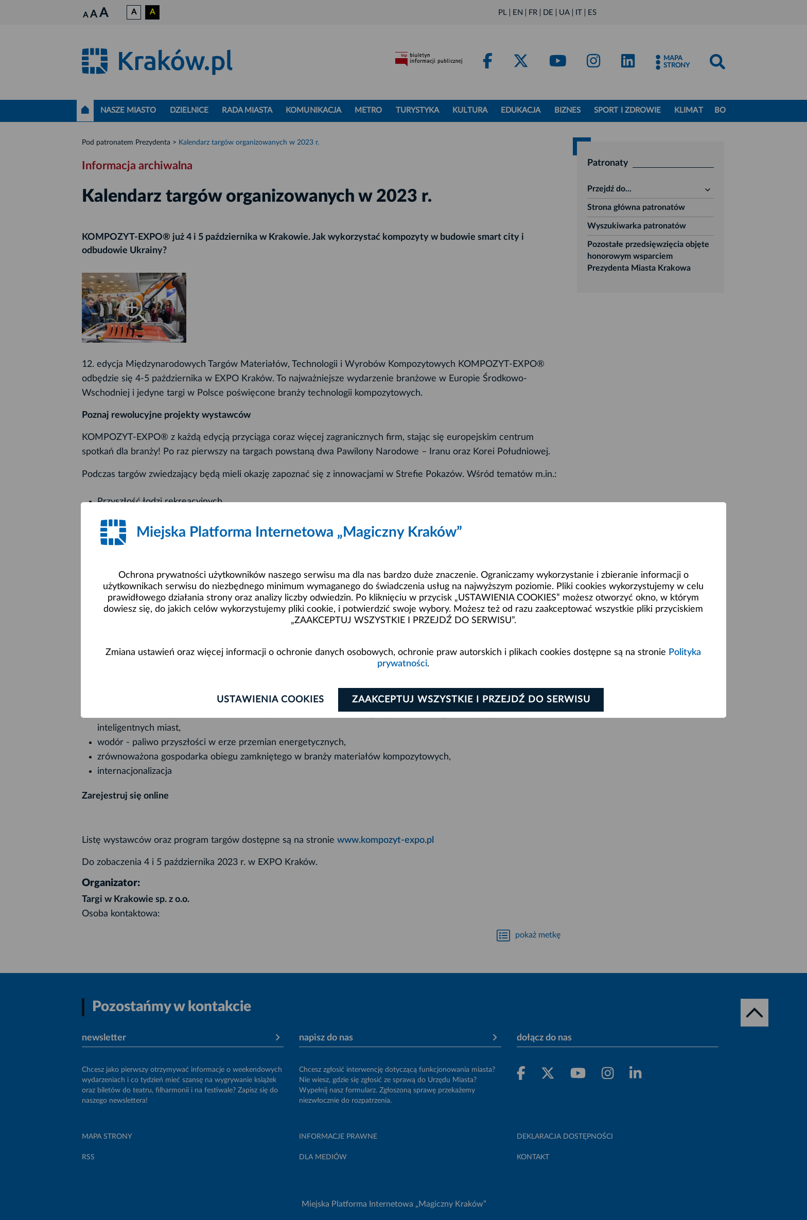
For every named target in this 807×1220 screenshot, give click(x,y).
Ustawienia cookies (270, 699)
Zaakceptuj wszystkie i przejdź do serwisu (471, 699)
